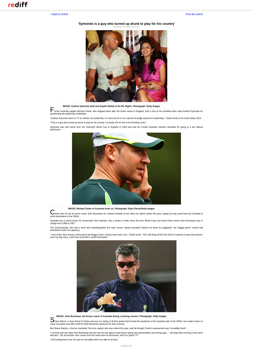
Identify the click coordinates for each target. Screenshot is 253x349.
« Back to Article (59, 14)
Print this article (194, 14)
